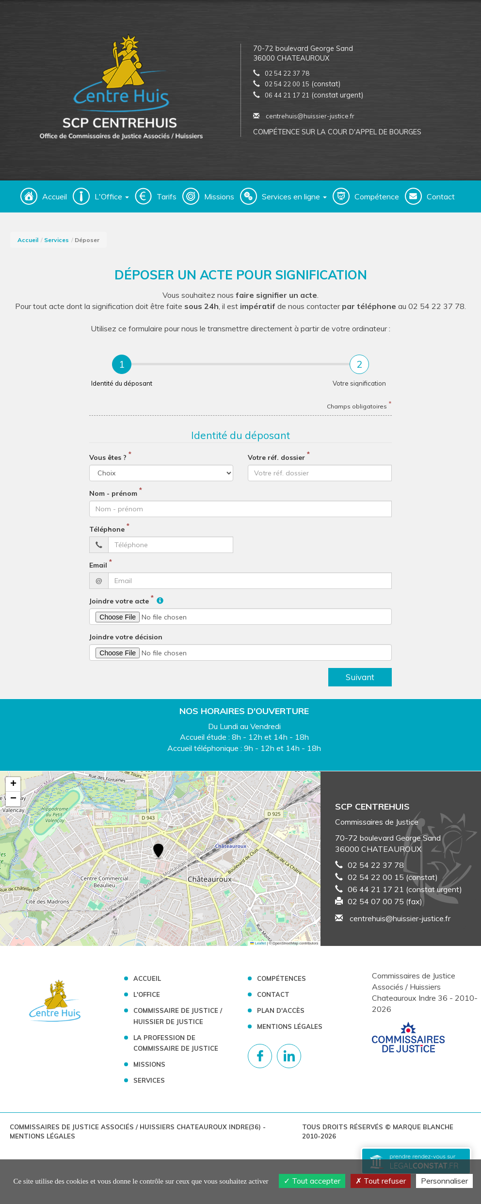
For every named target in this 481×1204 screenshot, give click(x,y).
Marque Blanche (423, 1131)
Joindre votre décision (125, 640)
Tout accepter (312, 1181)
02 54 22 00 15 (287, 86)
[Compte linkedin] (289, 1060)
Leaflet (258, 947)
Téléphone (107, 533)
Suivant (360, 681)
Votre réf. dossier (276, 461)
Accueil (54, 200)
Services (56, 243)
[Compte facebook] (260, 1060)
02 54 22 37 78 (287, 75)
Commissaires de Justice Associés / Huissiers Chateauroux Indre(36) (136, 1131)
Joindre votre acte (119, 605)
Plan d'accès (281, 1014)
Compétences (281, 982)
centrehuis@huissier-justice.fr (303, 118)
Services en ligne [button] (294, 200)
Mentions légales (289, 1030)
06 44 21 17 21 (287, 97)
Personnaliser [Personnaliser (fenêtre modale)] (444, 1181)
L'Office (146, 998)
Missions (219, 200)
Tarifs (166, 200)
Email (98, 569)
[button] (158, 855)
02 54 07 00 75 (376, 905)
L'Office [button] (112, 200)
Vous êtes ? (108, 461)
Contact (441, 200)
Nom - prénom (113, 497)
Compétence (376, 200)
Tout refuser (380, 1181)
